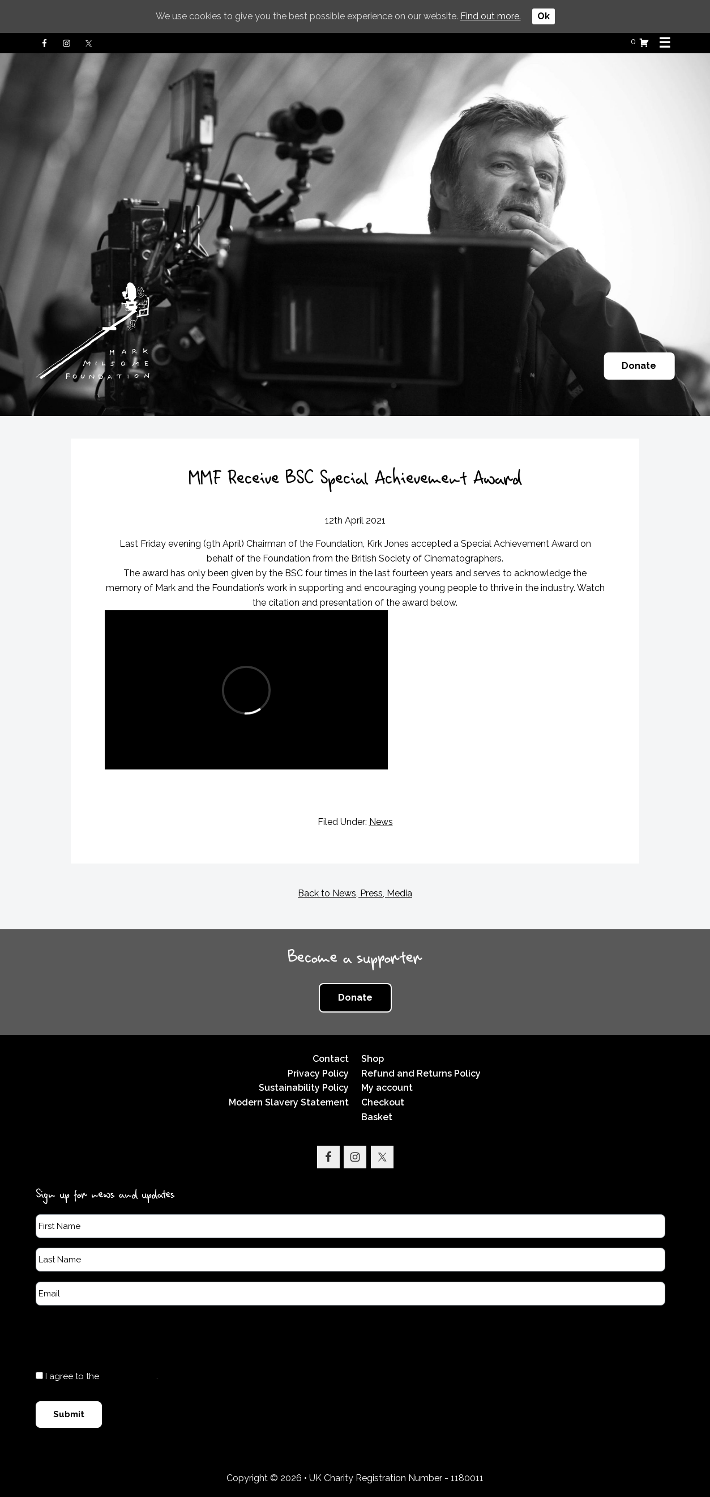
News (381, 821)
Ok (543, 16)
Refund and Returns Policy (421, 1073)
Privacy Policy (318, 1073)
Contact (331, 1058)
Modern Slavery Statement (289, 1102)
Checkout (382, 1102)
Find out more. (490, 16)
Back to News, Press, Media (355, 893)
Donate (639, 365)
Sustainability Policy (304, 1087)
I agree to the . (101, 1376)
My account (387, 1087)
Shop (372, 1058)
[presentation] (122, 1337)
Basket (376, 1117)
